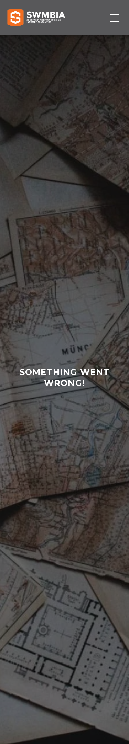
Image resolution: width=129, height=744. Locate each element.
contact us (64, 416)
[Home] (36, 17)
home (60, 416)
